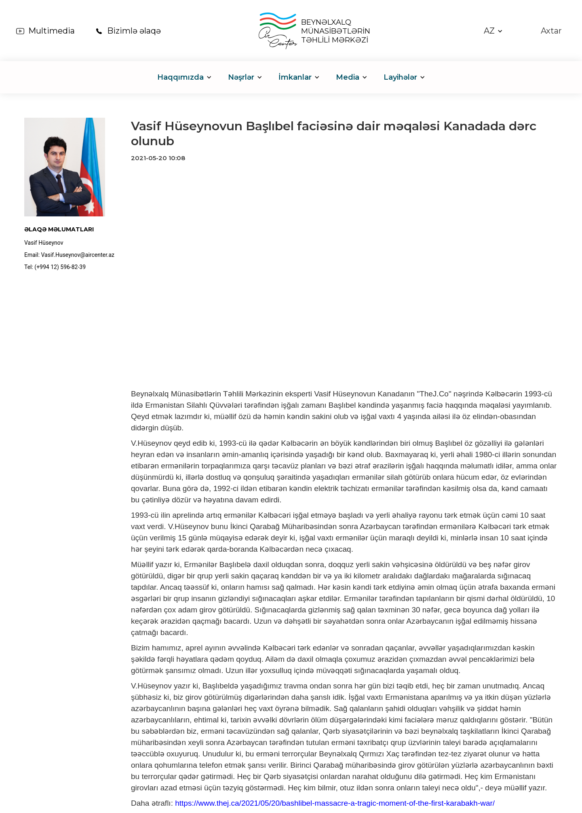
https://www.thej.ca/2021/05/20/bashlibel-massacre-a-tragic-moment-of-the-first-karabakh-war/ (335, 803)
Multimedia (51, 31)
